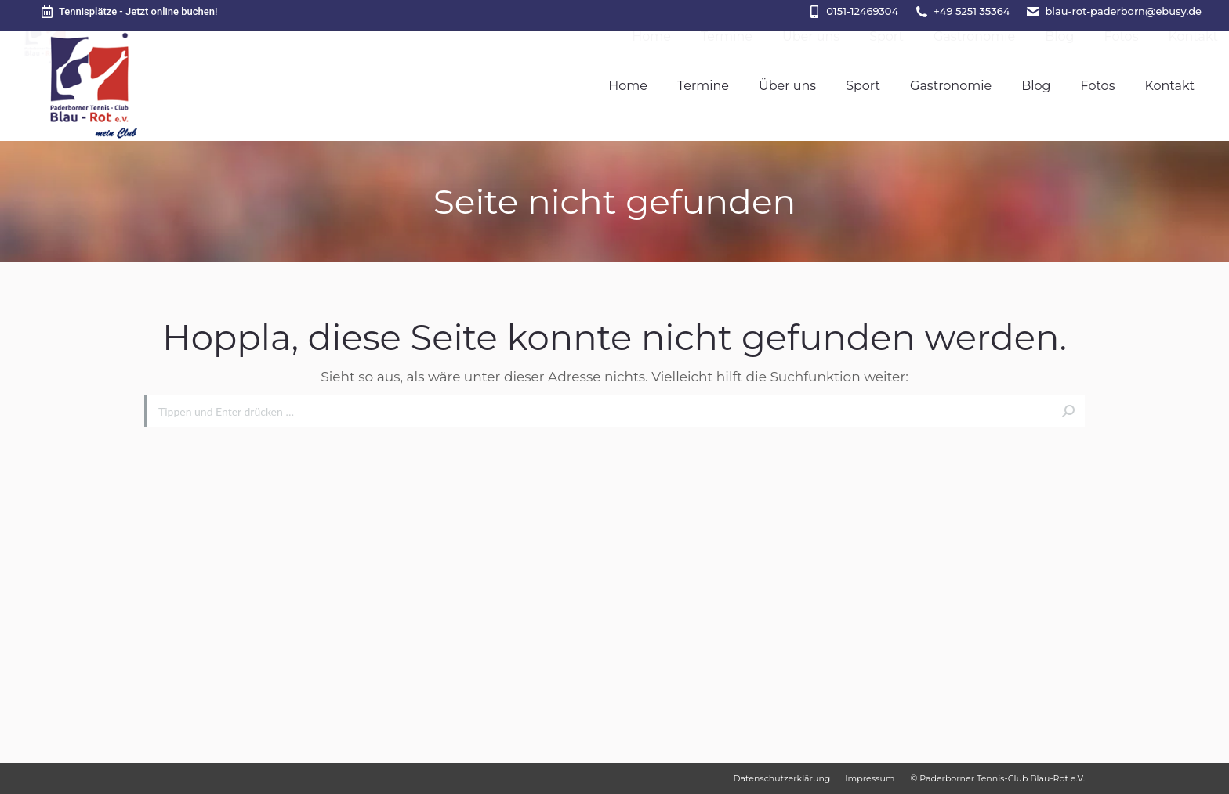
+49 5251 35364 (972, 11)
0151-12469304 (862, 11)
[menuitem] (627, 86)
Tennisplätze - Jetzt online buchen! (128, 11)
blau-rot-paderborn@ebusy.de (1123, 11)
